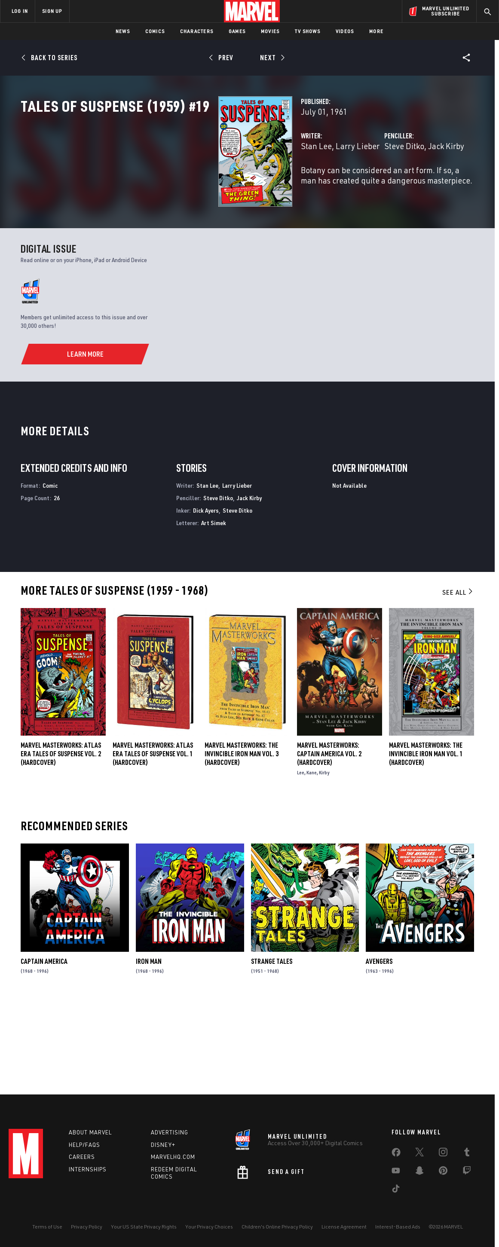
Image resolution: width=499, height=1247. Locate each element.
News (123, 31)
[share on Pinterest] (443, 1172)
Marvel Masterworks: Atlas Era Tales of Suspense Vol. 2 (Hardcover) (61, 842)
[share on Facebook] (396, 1154)
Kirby (324, 860)
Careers (82, 1156)
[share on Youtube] (396, 1172)
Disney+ (163, 1144)
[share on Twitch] (466, 1172)
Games (237, 31)
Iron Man (149, 1049)
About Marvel (90, 1132)
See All (458, 680)
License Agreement (344, 1226)
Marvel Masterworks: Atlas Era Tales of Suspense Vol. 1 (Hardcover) (153, 842)
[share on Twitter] (419, 1153)
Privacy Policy (86, 1226)
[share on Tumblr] (466, 1153)
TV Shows (307, 31)
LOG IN (20, 11)
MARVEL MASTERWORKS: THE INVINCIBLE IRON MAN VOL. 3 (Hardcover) (242, 842)
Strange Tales (271, 1049)
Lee (300, 860)
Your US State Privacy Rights (144, 1226)
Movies (270, 31)
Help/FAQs (84, 1144)
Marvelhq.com (173, 1156)
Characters (196, 31)
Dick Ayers (206, 598)
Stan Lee (177, 184)
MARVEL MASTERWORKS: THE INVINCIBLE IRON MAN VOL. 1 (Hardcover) (426, 842)
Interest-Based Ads (397, 1226)
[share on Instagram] (443, 1153)
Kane (311, 860)
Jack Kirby (377, 184)
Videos (345, 31)
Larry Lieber (219, 184)
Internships (88, 1169)
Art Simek (213, 610)
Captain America (44, 1049)
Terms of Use (47, 1226)
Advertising (169, 1132)
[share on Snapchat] (419, 1172)
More (376, 31)
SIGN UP (52, 11)
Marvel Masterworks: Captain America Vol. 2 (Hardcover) (329, 842)
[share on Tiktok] (396, 1190)
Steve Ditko (335, 184)
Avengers (379, 1049)
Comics (155, 31)
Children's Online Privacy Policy (277, 1226)
